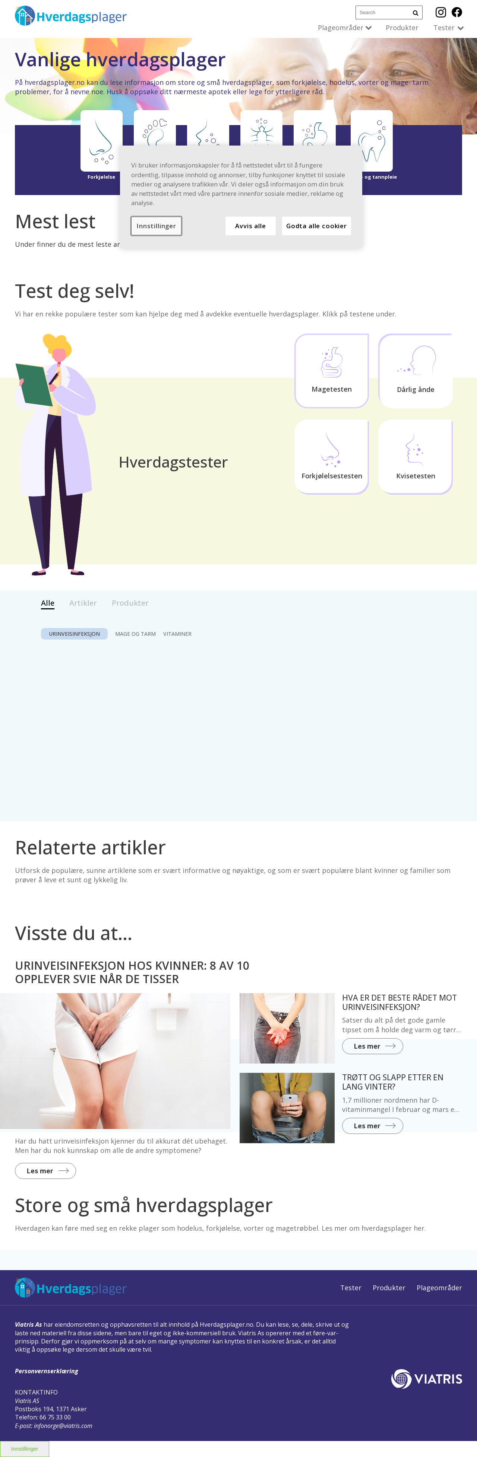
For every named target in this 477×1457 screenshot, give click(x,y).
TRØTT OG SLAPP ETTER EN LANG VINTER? (392, 1082)
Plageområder (340, 27)
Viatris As (28, 1324)
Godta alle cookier (316, 225)
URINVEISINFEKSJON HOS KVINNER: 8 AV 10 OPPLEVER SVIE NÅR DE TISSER (132, 972)
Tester (444, 27)
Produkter (402, 27)
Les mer (39, 1170)
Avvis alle (250, 225)
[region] (241, 197)
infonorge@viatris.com (63, 1426)
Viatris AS (27, 1401)
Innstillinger (24, 1449)
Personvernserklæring (46, 1371)
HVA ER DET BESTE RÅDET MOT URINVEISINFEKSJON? (399, 1002)
